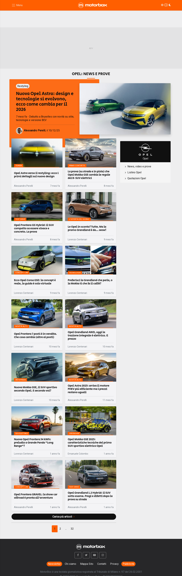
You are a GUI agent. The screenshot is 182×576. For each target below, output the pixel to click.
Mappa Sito (86, 563)
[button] (78, 555)
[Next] (72, 528)
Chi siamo (70, 563)
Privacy (114, 563)
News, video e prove (139, 166)
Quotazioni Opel (136, 178)
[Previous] (55, 528)
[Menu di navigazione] (17, 5)
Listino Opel (134, 172)
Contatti (101, 563)
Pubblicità (128, 563)
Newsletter (54, 563)
